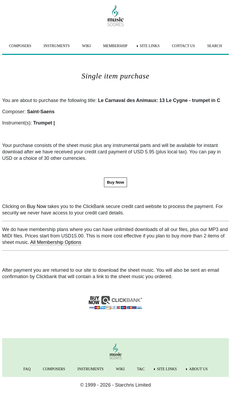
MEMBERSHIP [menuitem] (115, 46)
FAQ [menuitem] (26, 369)
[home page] (115, 15)
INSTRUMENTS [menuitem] (57, 46)
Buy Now (36, 206)
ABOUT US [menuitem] (198, 369)
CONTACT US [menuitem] (183, 46)
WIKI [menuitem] (86, 46)
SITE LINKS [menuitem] (150, 46)
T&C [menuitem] (141, 369)
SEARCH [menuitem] (214, 46)
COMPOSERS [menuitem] (20, 46)
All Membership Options (55, 242)
